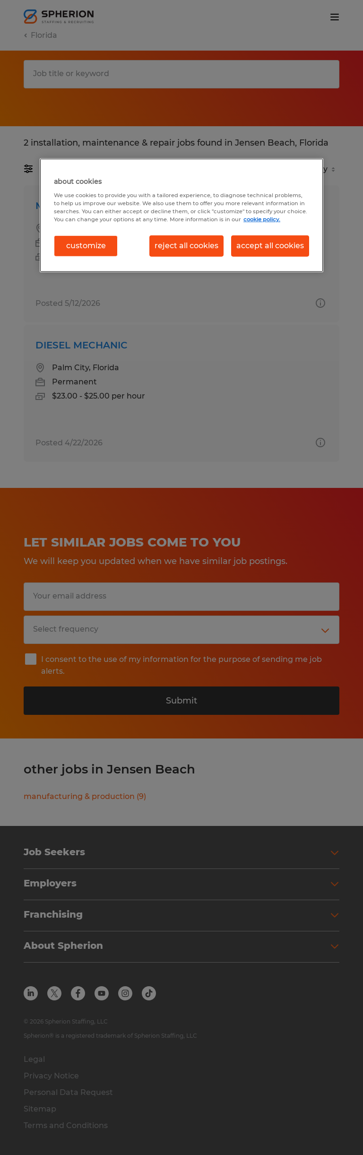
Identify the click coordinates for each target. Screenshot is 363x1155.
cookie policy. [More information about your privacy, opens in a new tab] (261, 219)
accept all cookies (270, 245)
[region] (181, 215)
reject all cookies (186, 245)
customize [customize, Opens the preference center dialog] (86, 245)
